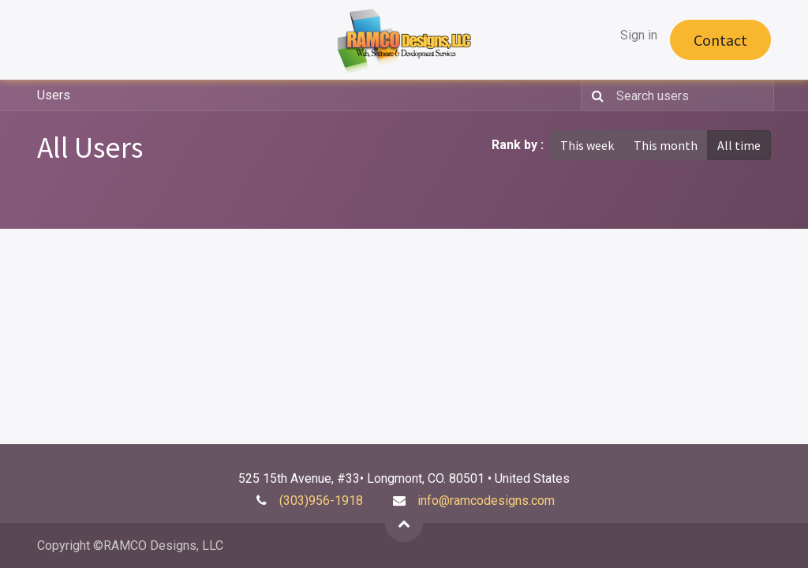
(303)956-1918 (321, 500)
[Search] (595, 95)
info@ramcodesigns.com (486, 500)
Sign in (638, 35)
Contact (720, 40)
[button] (404, 523)
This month (666, 145)
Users (53, 95)
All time (739, 145)
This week (587, 145)
